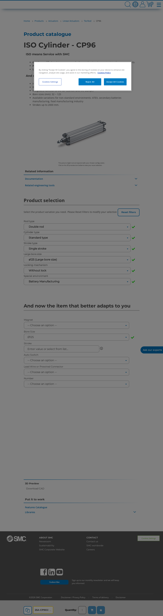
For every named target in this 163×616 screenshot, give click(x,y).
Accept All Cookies (115, 81)
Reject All (90, 81)
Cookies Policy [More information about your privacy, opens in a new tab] (104, 72)
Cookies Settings (50, 81)
